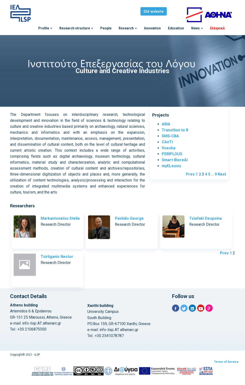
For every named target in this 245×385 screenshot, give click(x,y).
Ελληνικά (217, 28)
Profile (45, 28)
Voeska (168, 148)
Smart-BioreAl (175, 160)
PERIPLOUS (172, 154)
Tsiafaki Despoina (205, 218)
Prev (190, 174)
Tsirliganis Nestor (57, 256)
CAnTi (167, 142)
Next (222, 174)
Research (128, 28)
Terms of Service (226, 362)
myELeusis (171, 166)
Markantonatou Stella (60, 218)
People (105, 28)
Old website (154, 11)
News (197, 28)
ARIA (166, 124)
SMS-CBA (170, 136)
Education (176, 28)
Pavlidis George (129, 218)
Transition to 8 (175, 130)
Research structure (76, 28)
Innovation (152, 28)
